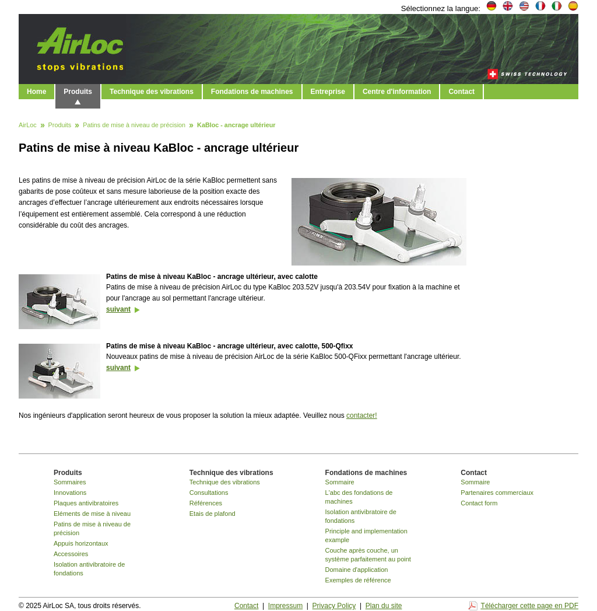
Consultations (209, 492)
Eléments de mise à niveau (92, 513)
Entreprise (328, 92)
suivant (118, 309)
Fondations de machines (252, 92)
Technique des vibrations (152, 92)
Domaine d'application (356, 569)
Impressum (285, 606)
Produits (78, 92)
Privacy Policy (334, 606)
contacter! (361, 415)
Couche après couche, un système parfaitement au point (368, 555)
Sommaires (70, 482)
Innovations (70, 492)
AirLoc (28, 125)
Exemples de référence (358, 580)
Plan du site (384, 606)
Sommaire (339, 482)
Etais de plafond (212, 513)
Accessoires (71, 553)
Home (36, 92)
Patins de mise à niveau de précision (134, 125)
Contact (461, 92)
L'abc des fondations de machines (359, 497)
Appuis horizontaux (81, 543)
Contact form (479, 503)
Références (205, 503)
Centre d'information (397, 92)
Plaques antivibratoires (86, 503)
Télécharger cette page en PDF (529, 606)
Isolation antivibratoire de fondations (89, 569)
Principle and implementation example (366, 535)
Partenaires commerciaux (497, 492)
